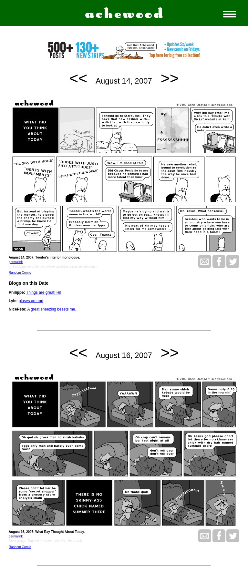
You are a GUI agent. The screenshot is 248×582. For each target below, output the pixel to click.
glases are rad (31, 301)
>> (169, 78)
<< (78, 78)
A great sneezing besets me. (51, 309)
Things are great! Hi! (43, 292)
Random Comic (20, 272)
